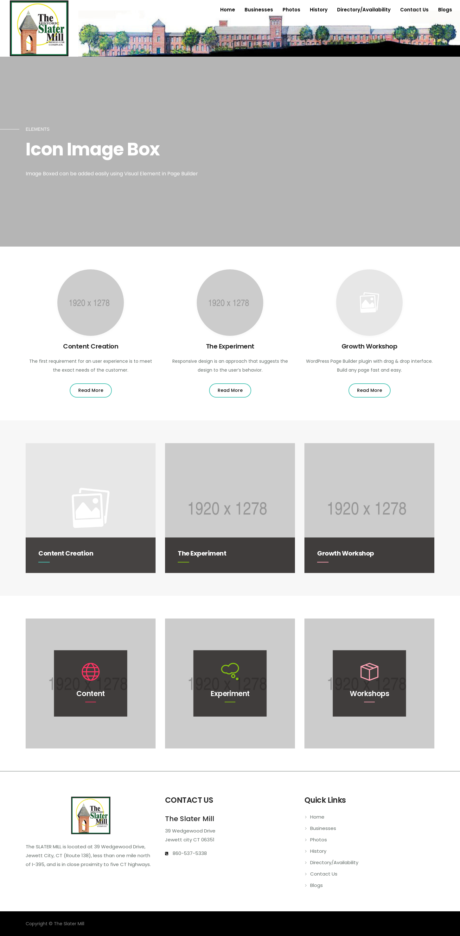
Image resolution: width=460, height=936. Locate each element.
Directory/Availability (364, 9)
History (319, 9)
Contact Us (414, 9)
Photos (291, 9)
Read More (90, 390)
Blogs (445, 9)
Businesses (259, 9)
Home (227, 9)
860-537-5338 (189, 853)
